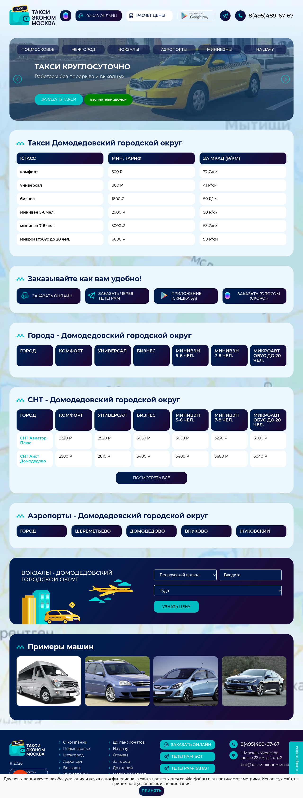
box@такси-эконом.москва (267, 765)
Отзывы (120, 755)
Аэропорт (72, 761)
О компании (75, 742)
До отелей (123, 768)
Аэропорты (174, 49)
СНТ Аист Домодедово (33, 458)
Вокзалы (128, 49)
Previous (17, 79)
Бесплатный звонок (108, 99)
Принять (151, 791)
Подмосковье (38, 49)
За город (121, 761)
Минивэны (219, 49)
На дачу (265, 49)
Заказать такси (58, 99)
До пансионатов (129, 742)
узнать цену (176, 607)
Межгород (83, 49)
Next (285, 79)
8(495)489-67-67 (271, 15)
